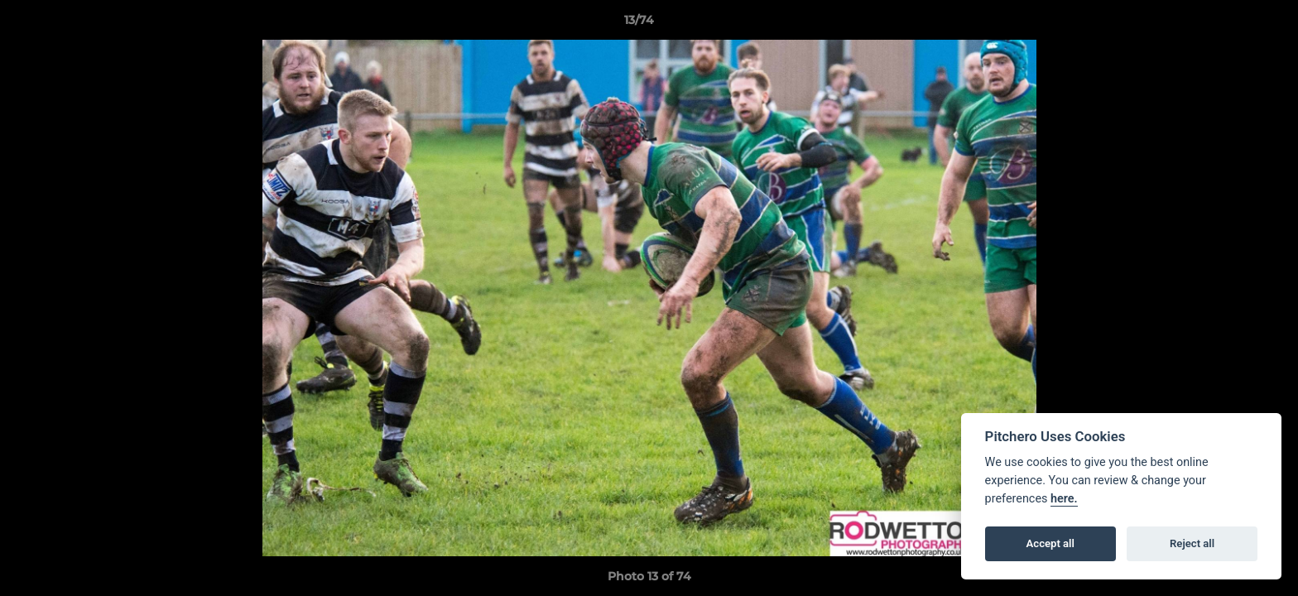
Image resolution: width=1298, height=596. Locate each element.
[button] (1228, 24)
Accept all (1050, 543)
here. (1064, 499)
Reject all (1192, 543)
